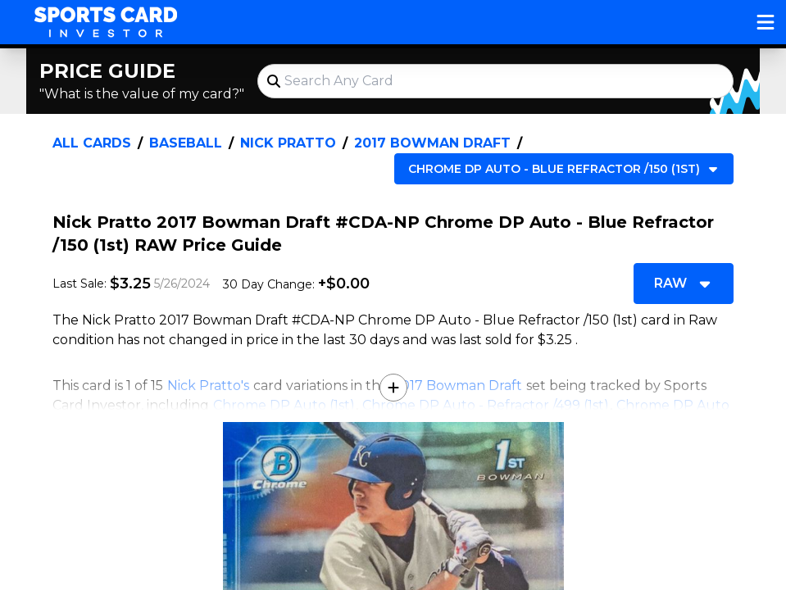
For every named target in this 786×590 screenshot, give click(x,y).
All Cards (91, 143)
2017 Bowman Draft (432, 143)
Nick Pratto (288, 143)
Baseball (185, 143)
